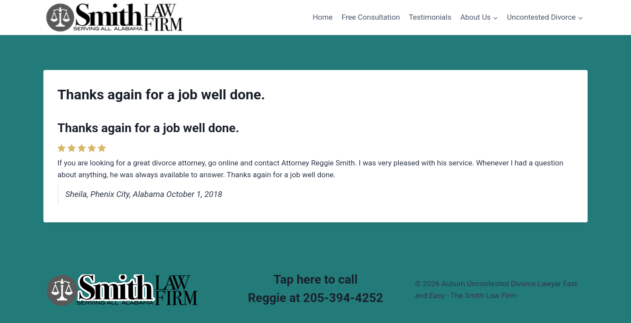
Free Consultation (371, 17)
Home (322, 17)
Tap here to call (315, 279)
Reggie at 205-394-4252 (315, 298)
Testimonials (430, 17)
